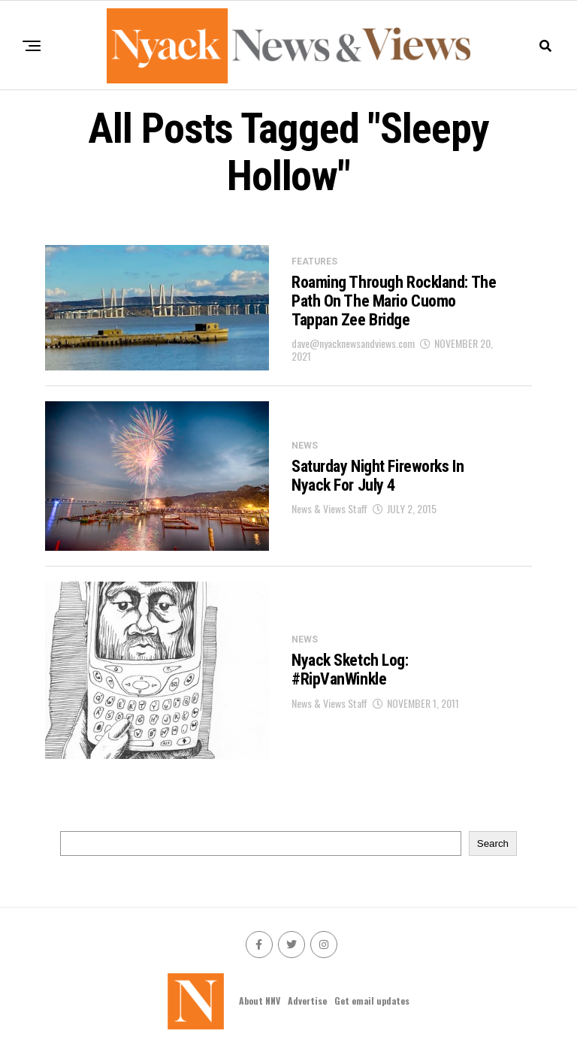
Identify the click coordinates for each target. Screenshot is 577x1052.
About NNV (259, 1000)
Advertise (307, 1000)
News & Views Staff (329, 508)
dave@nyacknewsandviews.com (353, 343)
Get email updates (371, 1000)
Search (493, 843)
